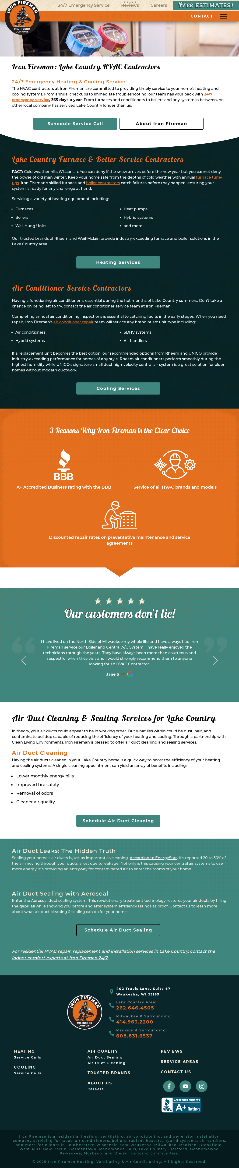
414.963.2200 (135, 1022)
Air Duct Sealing (105, 1057)
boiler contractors (103, 183)
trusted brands (109, 1073)
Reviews (130, 4)
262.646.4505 (135, 1008)
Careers (159, 5)
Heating (24, 1051)
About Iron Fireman (161, 123)
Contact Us (176, 1072)
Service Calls (27, 1057)
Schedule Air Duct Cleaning (118, 820)
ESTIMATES (206, 5)
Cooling (25, 1067)
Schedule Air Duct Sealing (118, 930)
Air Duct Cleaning (107, 1063)
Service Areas (179, 1062)
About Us (100, 1083)
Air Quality (103, 1051)
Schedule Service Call (75, 123)
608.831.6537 (134, 1036)
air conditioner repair (73, 322)
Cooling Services (118, 388)
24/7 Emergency (83, 5)
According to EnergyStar (153, 858)
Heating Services (118, 262)
